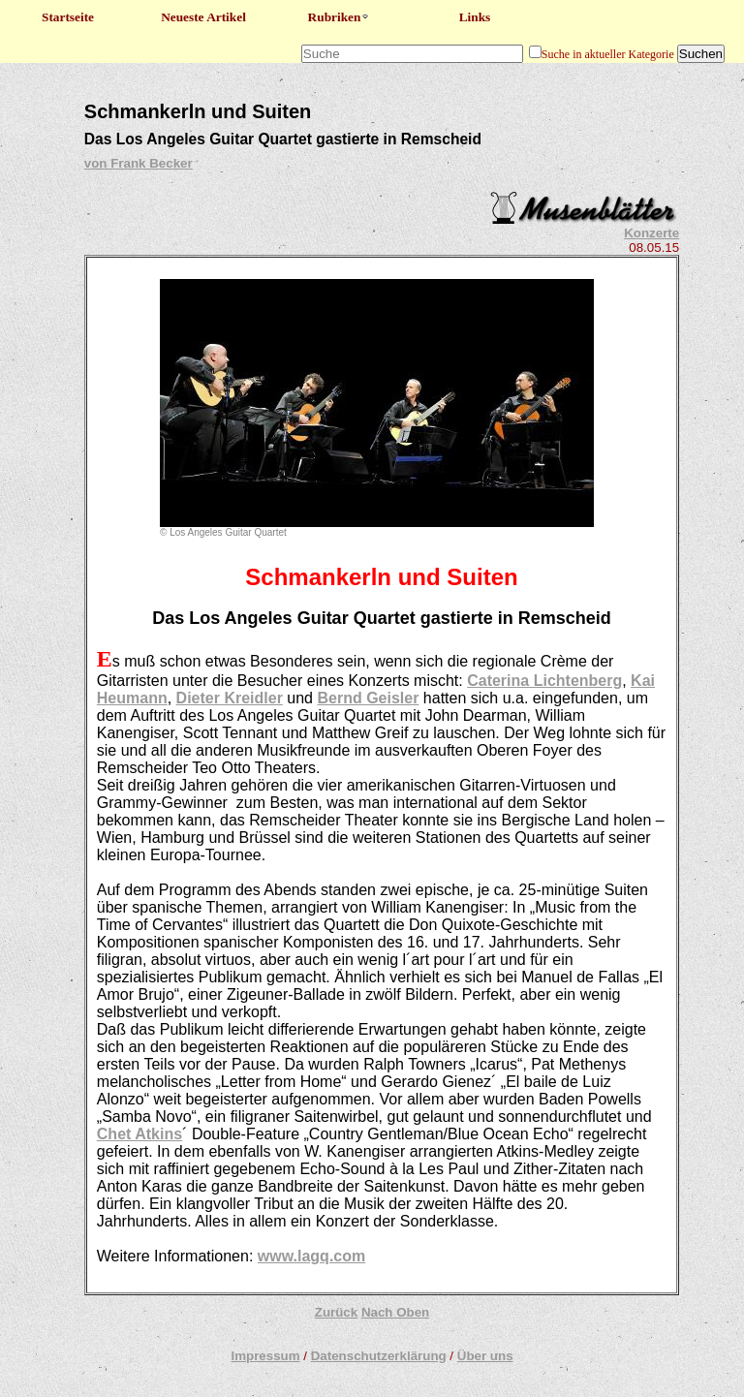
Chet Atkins (139, 1134)
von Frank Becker (138, 163)
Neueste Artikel (203, 17)
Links (475, 17)
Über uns (485, 1356)
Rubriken (339, 17)
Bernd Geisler (367, 698)
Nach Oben (395, 1312)
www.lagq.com (311, 1256)
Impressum (265, 1356)
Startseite (68, 17)
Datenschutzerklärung (379, 1356)
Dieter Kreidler (229, 698)
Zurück (336, 1312)
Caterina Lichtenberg (544, 680)
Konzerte (651, 233)
